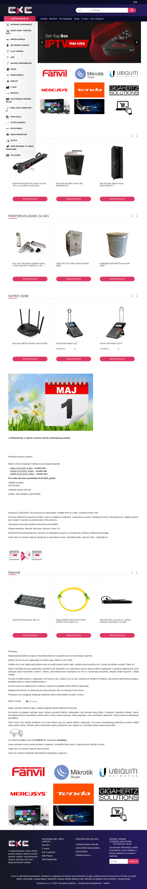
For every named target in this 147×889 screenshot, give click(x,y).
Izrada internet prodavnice (90, 883)
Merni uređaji (15, 75)
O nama (84, 19)
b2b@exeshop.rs (38, 682)
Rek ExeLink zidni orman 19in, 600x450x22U (69, 184)
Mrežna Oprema (15, 39)
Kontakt (44, 19)
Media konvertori (16, 134)
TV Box (11, 86)
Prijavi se (133, 861)
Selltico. (106, 883)
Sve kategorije (65, 19)
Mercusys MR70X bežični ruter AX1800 (30, 343)
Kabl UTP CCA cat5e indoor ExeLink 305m (72, 264)
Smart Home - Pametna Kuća (18, 32)
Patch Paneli (14, 128)
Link (10, 57)
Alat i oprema (14, 51)
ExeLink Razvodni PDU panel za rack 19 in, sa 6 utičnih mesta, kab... (29, 184)
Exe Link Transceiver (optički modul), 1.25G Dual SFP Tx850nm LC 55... (29, 264)
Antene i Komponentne (19, 63)
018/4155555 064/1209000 (88, 848)
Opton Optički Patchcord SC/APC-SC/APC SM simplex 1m (71, 621)
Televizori (13, 155)
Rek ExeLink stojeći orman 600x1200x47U (112, 184)
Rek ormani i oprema (17, 45)
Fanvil (11, 69)
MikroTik (12, 93)
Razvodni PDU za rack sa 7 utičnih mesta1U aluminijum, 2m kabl (115, 621)
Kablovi (12, 80)
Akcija (76, 19)
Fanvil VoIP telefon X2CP (111, 343)
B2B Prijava (47, 856)
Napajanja (13, 116)
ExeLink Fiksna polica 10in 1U (26, 620)
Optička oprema (15, 122)
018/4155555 (81, 851)
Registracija (30, 199)
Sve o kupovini (97, 19)
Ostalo (11, 140)
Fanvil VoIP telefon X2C (66, 343)
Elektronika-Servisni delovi (18, 100)
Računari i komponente (19, 24)
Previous (42, 42)
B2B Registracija (49, 859)
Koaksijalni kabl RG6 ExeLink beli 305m (115, 264)
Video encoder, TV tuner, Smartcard (20, 147)
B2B (135, 2)
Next (137, 42)
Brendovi (53, 19)
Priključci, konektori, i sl (19, 109)
